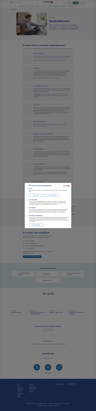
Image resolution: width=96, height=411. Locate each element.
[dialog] (48, 205)
